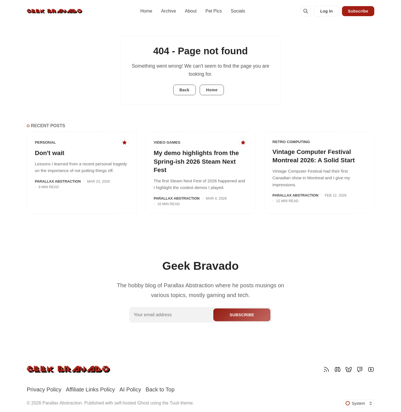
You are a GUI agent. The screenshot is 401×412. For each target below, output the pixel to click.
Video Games (167, 142)
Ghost (143, 403)
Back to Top (160, 389)
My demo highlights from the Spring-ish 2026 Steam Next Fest (196, 161)
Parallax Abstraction (58, 181)
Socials (238, 11)
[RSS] (326, 369)
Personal (45, 142)
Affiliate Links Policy (90, 389)
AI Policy (130, 389)
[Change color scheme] (358, 403)
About (191, 11)
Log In (326, 11)
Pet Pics (214, 11)
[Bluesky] (348, 369)
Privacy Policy (44, 389)
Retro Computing (291, 142)
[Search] (306, 11)
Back (184, 90)
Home (146, 11)
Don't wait (49, 152)
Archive (168, 11)
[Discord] (337, 369)
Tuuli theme (181, 403)
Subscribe (358, 11)
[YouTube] (371, 369)
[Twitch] (359, 369)
